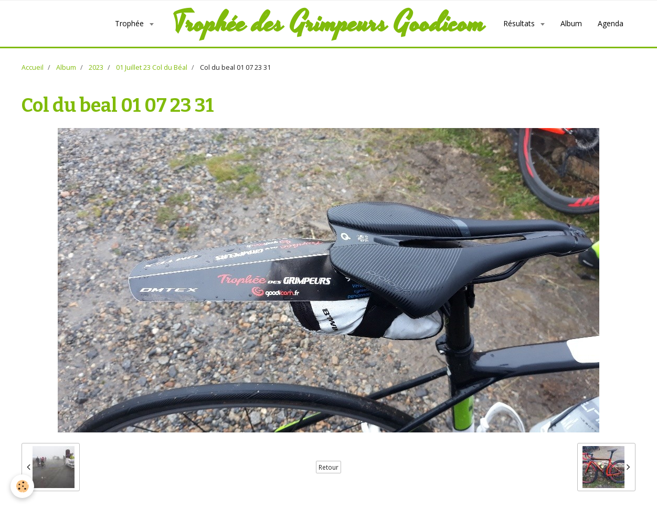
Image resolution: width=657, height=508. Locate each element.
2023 (96, 67)
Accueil (33, 67)
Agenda (610, 23)
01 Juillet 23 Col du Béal (151, 67)
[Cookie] (22, 486)
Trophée (130, 23)
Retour (328, 467)
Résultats (520, 23)
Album (571, 23)
